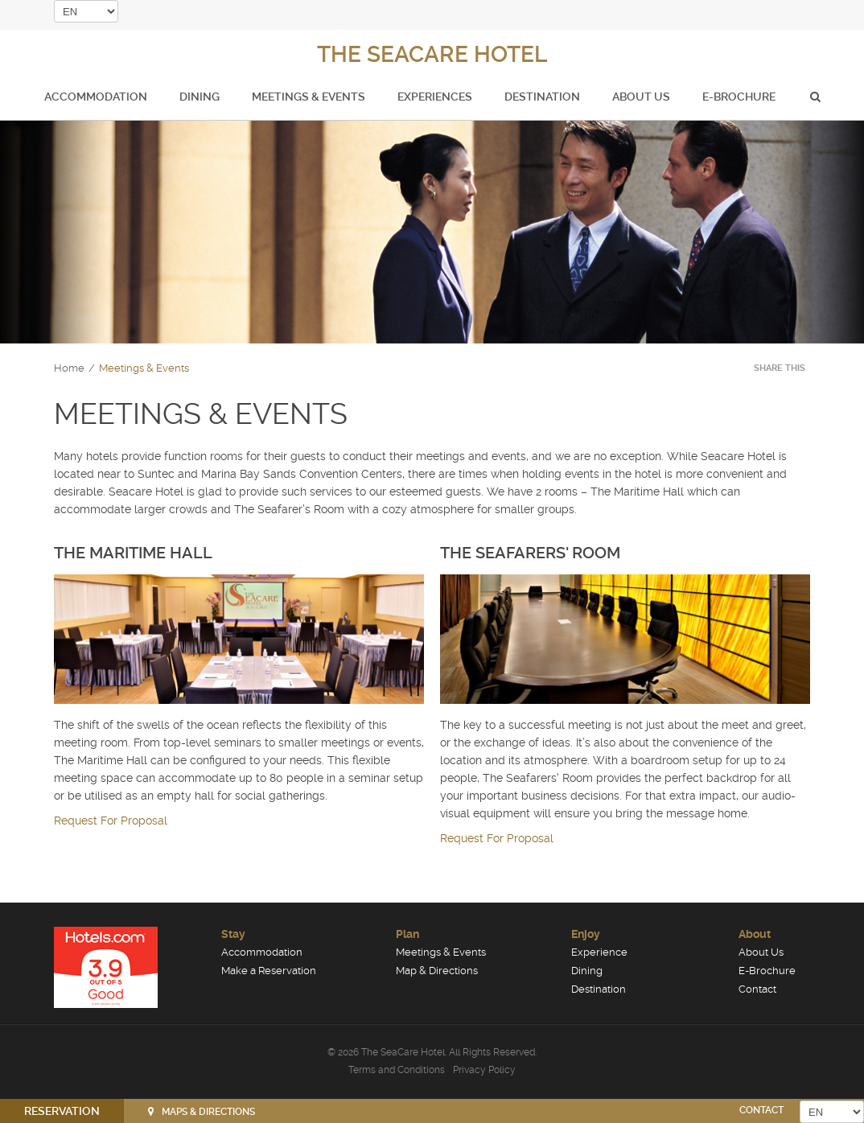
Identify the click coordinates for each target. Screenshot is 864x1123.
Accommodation (95, 96)
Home (69, 368)
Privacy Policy (484, 1070)
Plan (407, 934)
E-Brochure (739, 96)
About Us (641, 96)
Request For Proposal (110, 820)
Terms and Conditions (396, 1070)
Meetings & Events (308, 96)
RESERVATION (62, 1110)
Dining (199, 96)
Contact (757, 989)
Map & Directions (437, 971)
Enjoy (585, 934)
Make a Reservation (268, 971)
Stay (233, 934)
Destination (542, 96)
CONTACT (761, 1110)
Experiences (434, 96)
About (755, 934)
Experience (599, 952)
